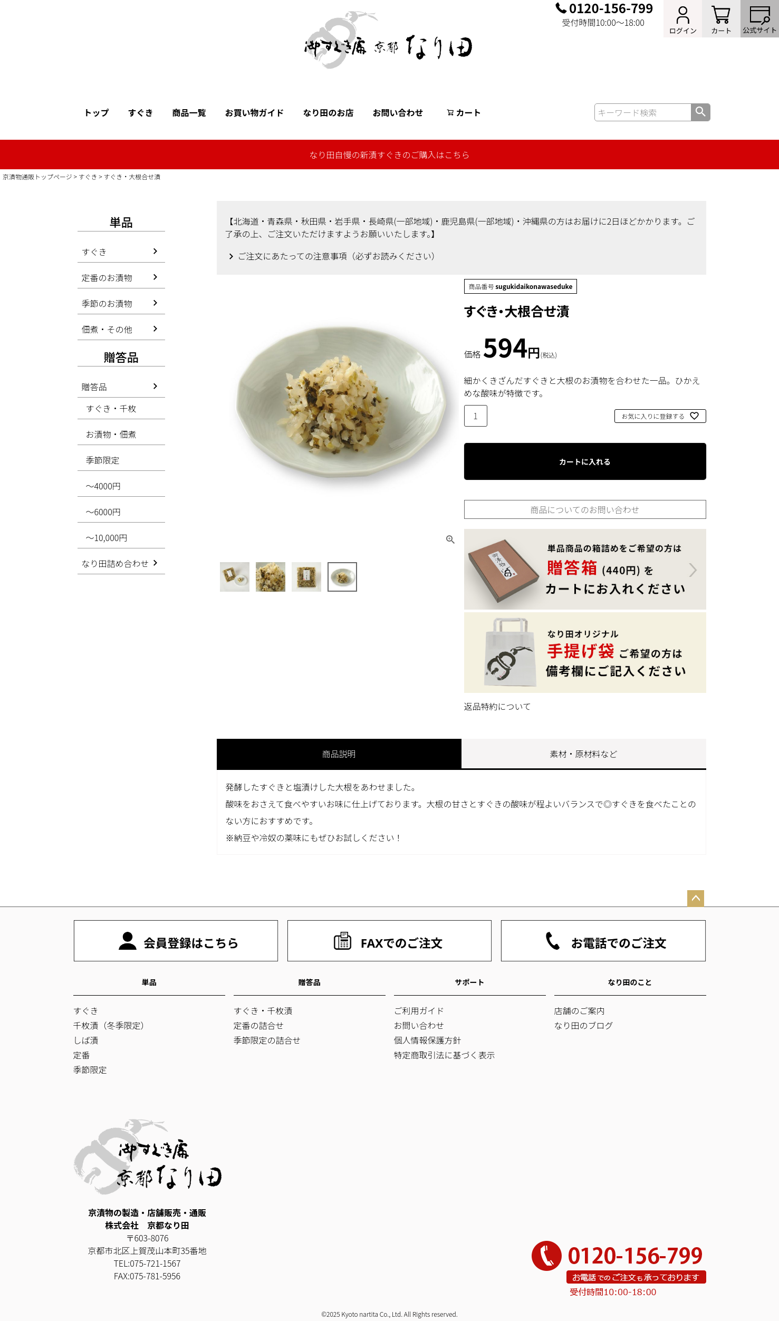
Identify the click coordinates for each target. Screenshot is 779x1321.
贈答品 (94, 386)
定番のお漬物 (107, 277)
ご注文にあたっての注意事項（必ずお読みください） (339, 255)
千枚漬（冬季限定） (111, 1025)
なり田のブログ (583, 1025)
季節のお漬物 (107, 303)
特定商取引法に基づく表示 (444, 1054)
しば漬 (86, 1040)
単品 (149, 982)
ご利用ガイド (419, 1010)
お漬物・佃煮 (111, 434)
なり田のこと (630, 982)
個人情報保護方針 (427, 1040)
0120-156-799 (611, 8)
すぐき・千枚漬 (263, 1010)
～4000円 (103, 485)
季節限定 (103, 460)
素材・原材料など (583, 753)
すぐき (140, 112)
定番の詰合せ (259, 1025)
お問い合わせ (398, 112)
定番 (81, 1054)
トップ (96, 112)
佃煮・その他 (107, 329)
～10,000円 (107, 537)
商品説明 (338, 753)
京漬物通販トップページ (37, 176)
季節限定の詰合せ (267, 1040)
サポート (470, 982)
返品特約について (498, 706)
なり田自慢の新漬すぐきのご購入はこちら (389, 154)
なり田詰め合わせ (115, 563)
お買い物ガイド (254, 112)
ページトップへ (695, 898)
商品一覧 (189, 112)
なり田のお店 (328, 112)
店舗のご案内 (579, 1010)
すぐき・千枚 (111, 408)
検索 (700, 112)
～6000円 (103, 511)
